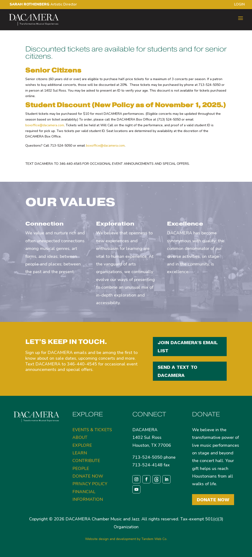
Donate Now (213, 499)
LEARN (79, 453)
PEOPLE (80, 468)
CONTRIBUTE (86, 460)
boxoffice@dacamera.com (44, 125)
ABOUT (79, 437)
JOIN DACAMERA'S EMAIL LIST (188, 346)
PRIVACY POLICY (89, 484)
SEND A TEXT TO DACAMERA (177, 371)
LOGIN (239, 5)
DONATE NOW (87, 476)
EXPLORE (82, 445)
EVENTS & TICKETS (92, 430)
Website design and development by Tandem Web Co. (126, 539)
